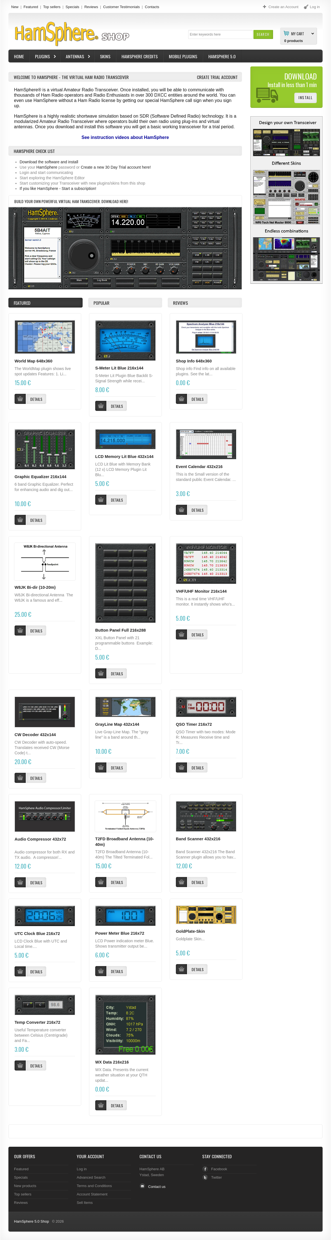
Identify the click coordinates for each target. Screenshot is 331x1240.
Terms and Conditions (94, 1186)
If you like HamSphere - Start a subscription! (58, 188)
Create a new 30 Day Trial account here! (116, 167)
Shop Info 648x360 (194, 361)
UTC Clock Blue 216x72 (37, 933)
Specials (72, 7)
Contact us (157, 1187)
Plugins (43, 57)
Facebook (219, 1169)
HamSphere (46, 167)
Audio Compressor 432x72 (40, 839)
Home (19, 56)
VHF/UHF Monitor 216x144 (201, 591)
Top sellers (51, 7)
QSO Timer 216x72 (194, 724)
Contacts (152, 7)
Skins (105, 56)
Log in (82, 1169)
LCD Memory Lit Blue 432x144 (124, 456)
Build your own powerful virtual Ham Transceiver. (57, 201)
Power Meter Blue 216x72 (119, 933)
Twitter (216, 1177)
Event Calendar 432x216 (199, 466)
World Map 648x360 (33, 361)
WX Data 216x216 (112, 1062)
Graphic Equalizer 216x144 (40, 476)
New (14, 7)
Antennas (75, 57)
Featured (31, 7)
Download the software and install (49, 162)
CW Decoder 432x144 (35, 734)
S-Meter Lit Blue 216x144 (119, 368)
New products (25, 1186)
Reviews (91, 7)
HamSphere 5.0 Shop (31, 1221)
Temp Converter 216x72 (37, 1022)
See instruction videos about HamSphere (125, 137)
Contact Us (150, 1156)
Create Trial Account (217, 77)
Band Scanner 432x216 (198, 839)
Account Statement (92, 1194)
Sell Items (85, 1203)
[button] (263, 34)
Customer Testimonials (121, 7)
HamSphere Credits (140, 56)
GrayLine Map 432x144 (117, 724)
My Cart (297, 33)
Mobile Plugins (183, 56)
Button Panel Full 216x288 (120, 630)
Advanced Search (91, 1177)
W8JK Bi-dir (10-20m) (35, 587)
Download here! (114, 201)
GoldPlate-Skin (190, 931)
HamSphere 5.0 (222, 56)
